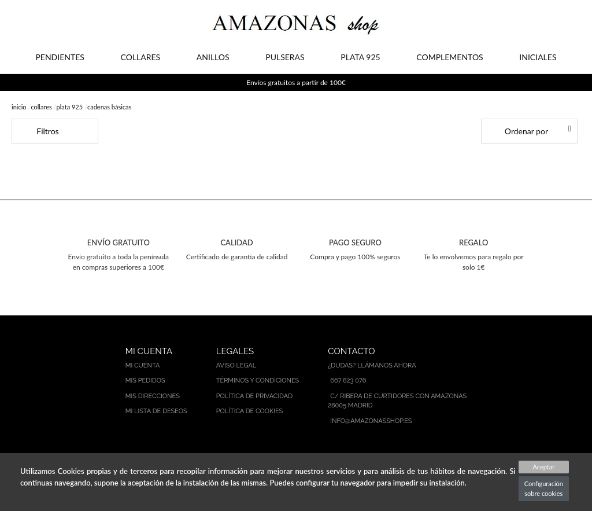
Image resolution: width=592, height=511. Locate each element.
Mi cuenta (142, 365)
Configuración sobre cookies (543, 488)
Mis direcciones (152, 396)
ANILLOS (213, 57)
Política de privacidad (254, 396)
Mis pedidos (145, 380)
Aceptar (543, 466)
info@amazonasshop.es (371, 421)
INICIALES (537, 57)
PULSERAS (284, 57)
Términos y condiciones (257, 380)
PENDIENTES (59, 57)
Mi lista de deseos (156, 411)
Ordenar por (526, 131)
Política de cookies (249, 411)
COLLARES (141, 57)
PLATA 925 (360, 57)
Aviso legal (236, 365)
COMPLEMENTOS (449, 57)
